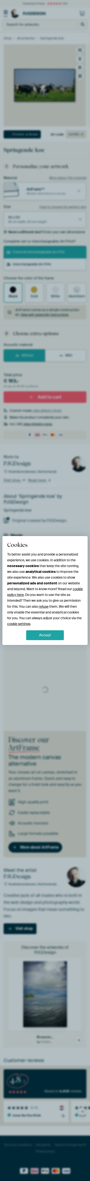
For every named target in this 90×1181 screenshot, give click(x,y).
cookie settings (18, 624)
